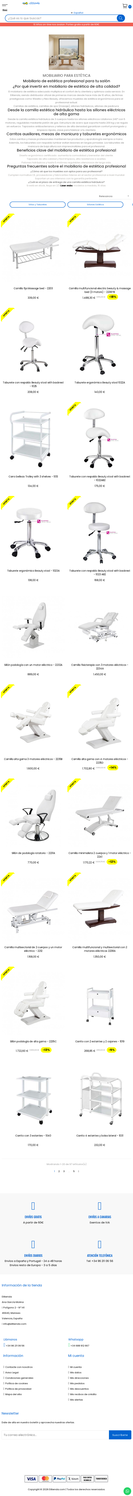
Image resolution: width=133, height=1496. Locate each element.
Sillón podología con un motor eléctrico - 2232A (33, 665)
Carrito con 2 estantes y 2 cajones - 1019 (99, 1041)
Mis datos (74, 1372)
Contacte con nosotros (18, 1367)
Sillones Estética (95, 204)
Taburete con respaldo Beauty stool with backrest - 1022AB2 (99, 478)
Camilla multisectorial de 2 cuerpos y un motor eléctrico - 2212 (33, 949)
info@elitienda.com (14, 1324)
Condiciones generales (18, 1378)
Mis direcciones (78, 1378)
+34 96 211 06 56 (102, 1261)
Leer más (66, 185)
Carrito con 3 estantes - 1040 (33, 1135)
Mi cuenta (75, 1367)
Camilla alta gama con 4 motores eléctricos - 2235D (99, 761)
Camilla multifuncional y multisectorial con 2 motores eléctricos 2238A (99, 949)
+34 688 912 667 (78, 1345)
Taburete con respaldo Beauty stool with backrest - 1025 (33, 384)
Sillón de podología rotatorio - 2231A (33, 853)
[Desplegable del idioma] (72, 19)
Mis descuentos (78, 1389)
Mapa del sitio (12, 1394)
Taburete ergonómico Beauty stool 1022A (100, 382)
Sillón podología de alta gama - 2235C (33, 1041)
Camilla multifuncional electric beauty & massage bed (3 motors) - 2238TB (100, 290)
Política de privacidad (17, 1389)
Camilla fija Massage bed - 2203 (33, 288)
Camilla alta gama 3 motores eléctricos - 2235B (33, 759)
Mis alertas (75, 1399)
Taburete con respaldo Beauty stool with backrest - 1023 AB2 (99, 572)
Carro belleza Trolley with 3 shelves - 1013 (33, 476)
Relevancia (115, 196)
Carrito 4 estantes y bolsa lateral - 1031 (99, 1135)
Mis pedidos (76, 1383)
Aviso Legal (11, 1372)
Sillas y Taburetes (38, 204)
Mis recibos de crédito (82, 1394)
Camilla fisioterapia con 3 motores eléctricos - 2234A (99, 666)
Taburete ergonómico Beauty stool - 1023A (33, 571)
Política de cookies (15, 1383)
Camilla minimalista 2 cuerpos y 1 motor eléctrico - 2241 (100, 855)
